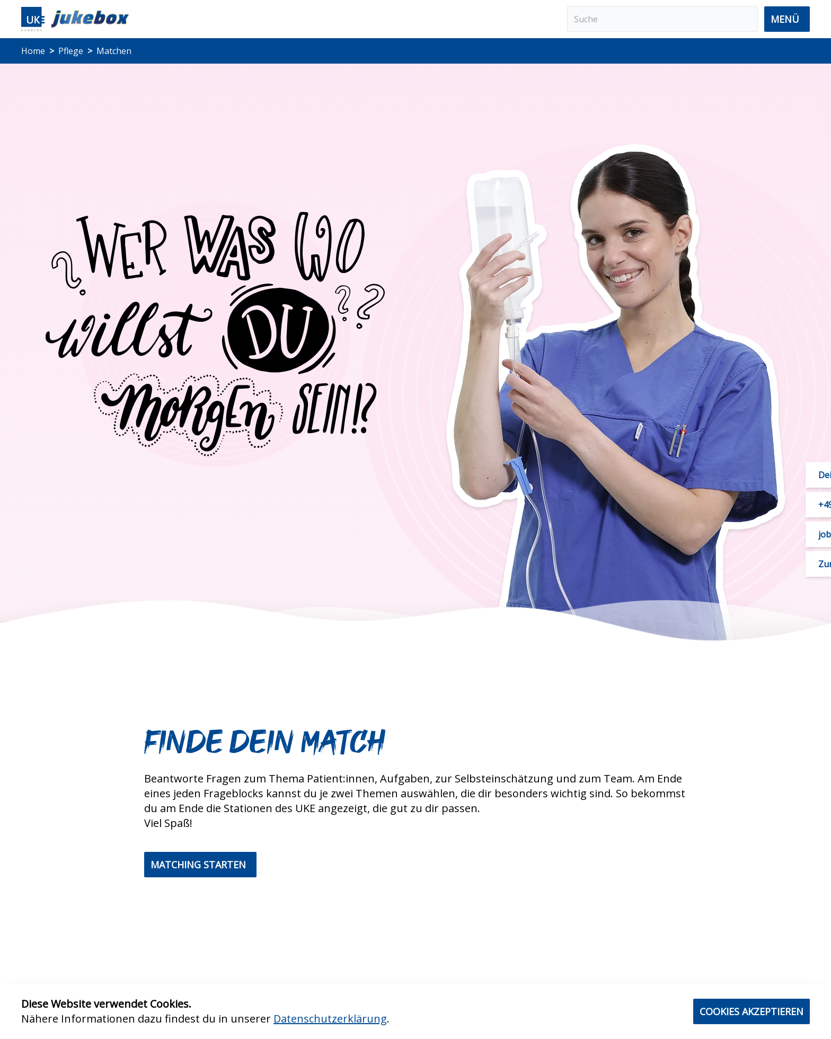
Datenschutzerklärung (330, 1018)
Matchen (113, 51)
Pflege (70, 51)
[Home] (75, 19)
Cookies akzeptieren (751, 1011)
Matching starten (198, 864)
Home (33, 51)
